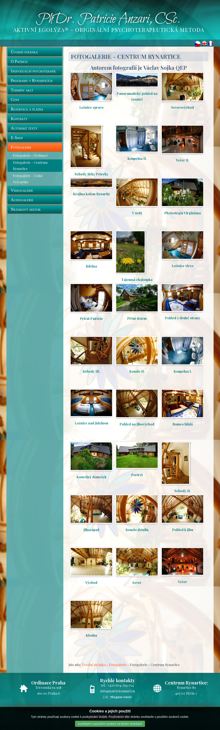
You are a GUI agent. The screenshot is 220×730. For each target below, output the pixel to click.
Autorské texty (24, 128)
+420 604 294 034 (120, 685)
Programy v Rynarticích (32, 80)
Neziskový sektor (26, 209)
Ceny (15, 99)
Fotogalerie (21, 147)
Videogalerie (22, 190)
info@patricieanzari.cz (117, 691)
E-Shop (17, 137)
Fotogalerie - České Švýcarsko (28, 178)
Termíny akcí (22, 90)
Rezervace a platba (27, 109)
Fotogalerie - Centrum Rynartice (30, 165)
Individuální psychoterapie (33, 71)
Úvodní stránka (24, 52)
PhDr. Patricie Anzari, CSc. (108, 19)
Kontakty (19, 118)
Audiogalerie (22, 200)
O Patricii (19, 61)
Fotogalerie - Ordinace (30, 155)
